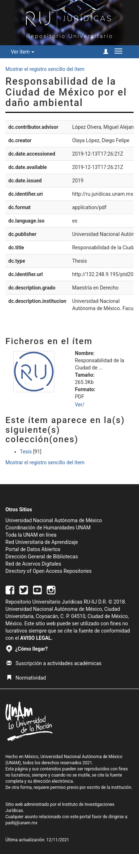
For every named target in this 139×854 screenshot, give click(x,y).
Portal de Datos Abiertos (32, 549)
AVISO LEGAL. (36, 638)
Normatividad (26, 678)
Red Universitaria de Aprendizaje (41, 542)
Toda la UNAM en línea (30, 535)
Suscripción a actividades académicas (53, 663)
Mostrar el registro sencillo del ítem (44, 69)
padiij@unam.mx (21, 822)
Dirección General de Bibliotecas (41, 556)
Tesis (26, 452)
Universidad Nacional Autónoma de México (53, 520)
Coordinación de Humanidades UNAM (48, 527)
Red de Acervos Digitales (33, 564)
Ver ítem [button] (22, 52)
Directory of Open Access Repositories (48, 571)
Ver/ (80, 404)
